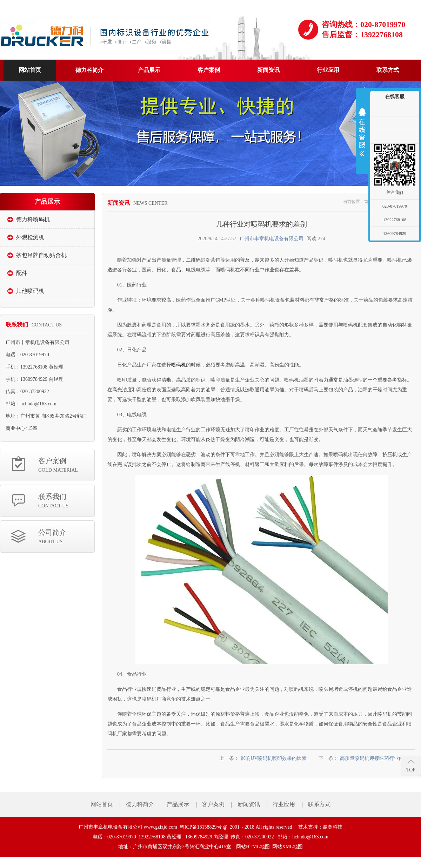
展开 (362, 132)
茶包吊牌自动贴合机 (41, 255)
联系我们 (66, 501)
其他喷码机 (30, 291)
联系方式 (319, 804)
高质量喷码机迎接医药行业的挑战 (377, 758)
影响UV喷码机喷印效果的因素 (274, 758)
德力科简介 (140, 804)
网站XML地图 (287, 846)
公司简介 (66, 537)
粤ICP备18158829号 (201, 827)
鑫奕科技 (332, 827)
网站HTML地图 (253, 846)
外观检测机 (30, 237)
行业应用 (284, 804)
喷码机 (178, 364)
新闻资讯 (249, 804)
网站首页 (102, 804)
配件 (21, 273)
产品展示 (178, 804)
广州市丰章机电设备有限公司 (271, 238)
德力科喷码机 (33, 219)
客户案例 (66, 465)
